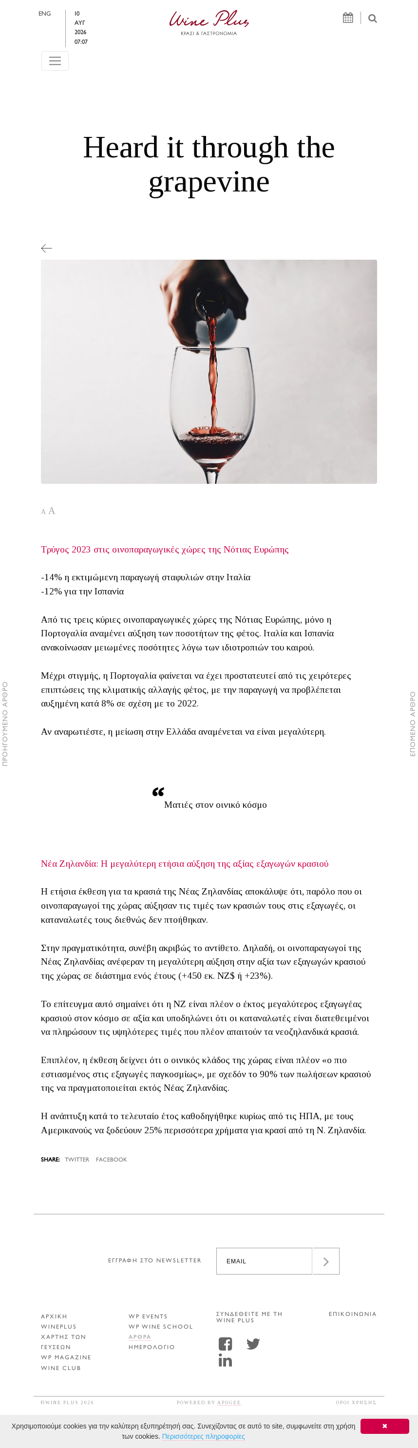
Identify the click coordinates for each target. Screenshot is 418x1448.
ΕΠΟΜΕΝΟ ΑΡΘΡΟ (413, 724)
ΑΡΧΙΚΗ (54, 1317)
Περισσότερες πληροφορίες (203, 1436)
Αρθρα (140, 1337)
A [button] (43, 511)
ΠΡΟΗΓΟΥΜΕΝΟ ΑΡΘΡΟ (5, 724)
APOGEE (229, 1402)
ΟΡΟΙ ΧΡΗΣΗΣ (356, 1402)
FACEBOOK (111, 1160)
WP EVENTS (148, 1317)
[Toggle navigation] (55, 48)
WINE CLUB (61, 1369)
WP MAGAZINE (66, 1358)
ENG (51, 14)
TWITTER (77, 1160)
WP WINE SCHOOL (161, 1327)
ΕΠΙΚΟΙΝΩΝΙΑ (353, 1314)
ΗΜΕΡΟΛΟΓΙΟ (152, 1348)
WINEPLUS (59, 1327)
